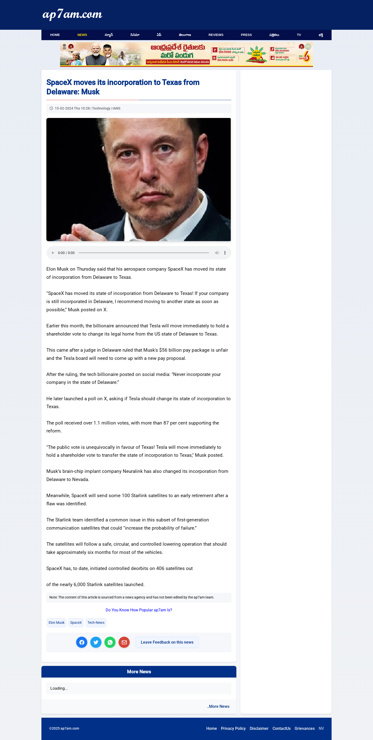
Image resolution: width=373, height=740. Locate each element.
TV (299, 35)
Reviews (216, 35)
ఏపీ (159, 35)
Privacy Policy (233, 728)
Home (55, 35)
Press (246, 35)
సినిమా (134, 35)
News (82, 35)
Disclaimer (259, 728)
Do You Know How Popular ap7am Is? (139, 610)
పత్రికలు (274, 35)
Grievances (305, 728)
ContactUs (282, 728)
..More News (218, 706)
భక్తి (321, 35)
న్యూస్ (109, 35)
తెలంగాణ (185, 35)
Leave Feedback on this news (167, 642)
